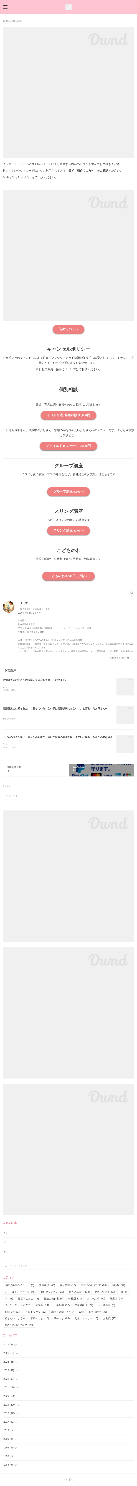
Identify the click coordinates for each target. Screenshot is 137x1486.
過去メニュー (79, 1292)
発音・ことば (28, 1299)
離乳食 (116, 1299)
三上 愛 (23, 603)
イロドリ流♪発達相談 (15, 1233)
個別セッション (52, 1292)
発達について (105, 1292)
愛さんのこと (15, 1319)
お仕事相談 (106, 1305)
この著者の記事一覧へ (122, 658)
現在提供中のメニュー (19, 1285)
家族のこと (40, 1319)
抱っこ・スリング (18, 1305)
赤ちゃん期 (96, 1299)
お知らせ (13, 1312)
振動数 (118, 1285)
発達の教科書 (53, 1299)
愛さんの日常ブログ (19, 1325)
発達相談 (47, 1285)
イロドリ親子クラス (14, 1243)
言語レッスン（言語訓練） (18, 1252)
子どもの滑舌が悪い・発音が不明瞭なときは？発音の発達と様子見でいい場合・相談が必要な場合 (58, 737)
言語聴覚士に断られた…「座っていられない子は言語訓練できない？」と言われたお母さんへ (55, 708)
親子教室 (68, 1285)
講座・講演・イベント (67, 1312)
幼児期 (42, 1305)
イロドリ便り (36, 1312)
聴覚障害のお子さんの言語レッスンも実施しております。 (35, 679)
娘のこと (62, 1319)
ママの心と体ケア (94, 1285)
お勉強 (109, 1319)
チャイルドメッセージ (20, 1292)
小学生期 (62, 1305)
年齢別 (75, 1299)
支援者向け (84, 1305)
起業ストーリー (86, 1319)
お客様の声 (98, 1312)
